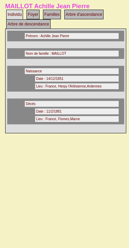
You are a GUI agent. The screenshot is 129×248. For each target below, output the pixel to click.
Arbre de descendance (28, 24)
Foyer (33, 14)
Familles (52, 14)
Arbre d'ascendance (84, 14)
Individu (15, 14)
